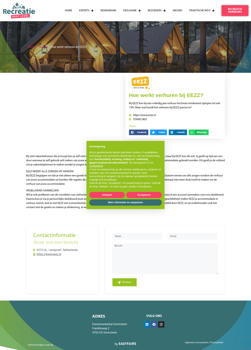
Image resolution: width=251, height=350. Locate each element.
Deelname (132, 10)
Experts (86, 10)
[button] (235, 10)
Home (68, 10)
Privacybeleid (216, 342)
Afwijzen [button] (107, 194)
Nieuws (177, 10)
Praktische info (202, 10)
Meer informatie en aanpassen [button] (125, 202)
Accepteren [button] (144, 194)
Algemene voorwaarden (196, 342)
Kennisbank (108, 10)
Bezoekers (157, 10)
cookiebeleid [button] (96, 166)
